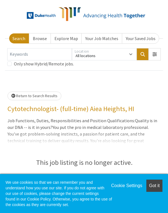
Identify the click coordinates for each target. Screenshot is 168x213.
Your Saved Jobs (141, 38)
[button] (155, 54)
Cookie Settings (126, 185)
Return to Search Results (34, 95)
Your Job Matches (101, 38)
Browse (40, 38)
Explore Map (66, 38)
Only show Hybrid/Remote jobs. (44, 64)
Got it (154, 185)
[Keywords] (39, 54)
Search (18, 38)
